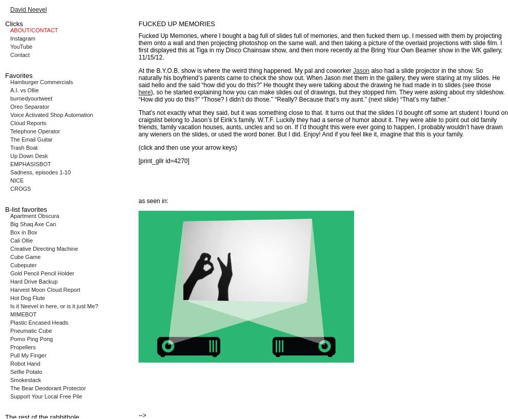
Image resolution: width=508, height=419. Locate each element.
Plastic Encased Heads (39, 323)
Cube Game (25, 257)
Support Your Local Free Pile (46, 396)
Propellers (23, 347)
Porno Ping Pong (31, 339)
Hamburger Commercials (41, 82)
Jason (361, 70)
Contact (20, 55)
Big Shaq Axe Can (33, 224)
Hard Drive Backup (33, 281)
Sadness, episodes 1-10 (40, 172)
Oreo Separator (29, 107)
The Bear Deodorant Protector (48, 388)
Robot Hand (25, 364)
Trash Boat (23, 148)
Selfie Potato (26, 372)
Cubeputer (23, 265)
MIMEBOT (23, 314)
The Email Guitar (31, 139)
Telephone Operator (35, 131)
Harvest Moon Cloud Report (45, 290)
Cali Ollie (21, 240)
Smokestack (25, 380)
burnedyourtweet (31, 98)
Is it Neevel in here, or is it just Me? (54, 306)
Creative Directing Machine (44, 249)
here (145, 92)
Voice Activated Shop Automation (51, 115)
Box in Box (23, 232)
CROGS (20, 189)
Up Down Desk (29, 156)
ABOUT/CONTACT (34, 30)
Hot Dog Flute (27, 298)
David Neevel (28, 9)
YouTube (21, 47)
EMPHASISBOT (30, 164)
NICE (17, 180)
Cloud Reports (28, 123)
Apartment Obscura (34, 216)
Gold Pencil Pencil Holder (42, 273)
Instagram (22, 38)
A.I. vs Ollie (24, 90)
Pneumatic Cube (31, 331)
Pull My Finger (28, 355)
